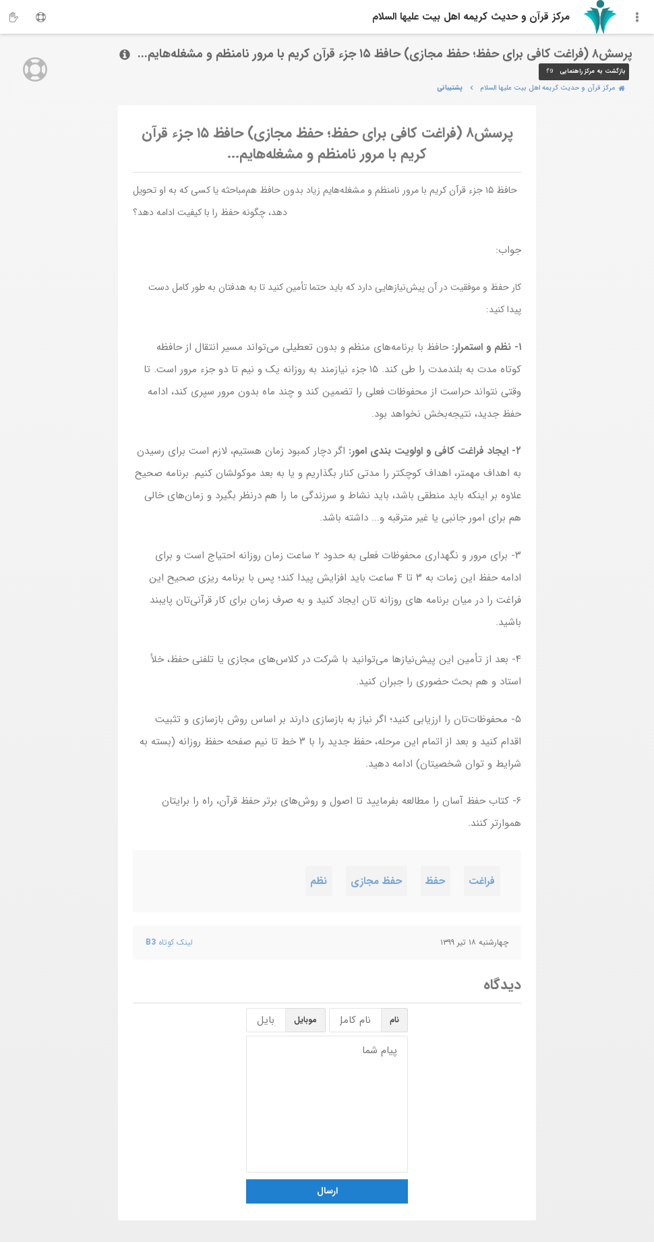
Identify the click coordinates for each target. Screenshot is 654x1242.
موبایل (305, 1019)
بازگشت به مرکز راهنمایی (584, 72)
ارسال (327, 1191)
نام (394, 1019)
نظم (318, 881)
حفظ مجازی (376, 881)
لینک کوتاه (169, 942)
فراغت (482, 881)
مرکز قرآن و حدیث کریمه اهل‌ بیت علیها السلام (471, 17)
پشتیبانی (450, 87)
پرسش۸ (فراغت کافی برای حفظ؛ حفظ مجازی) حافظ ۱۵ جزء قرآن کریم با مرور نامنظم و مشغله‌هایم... (327, 144)
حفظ (435, 881)
